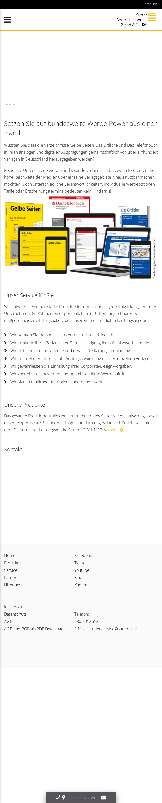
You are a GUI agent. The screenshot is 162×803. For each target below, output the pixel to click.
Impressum (14, 606)
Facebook (83, 555)
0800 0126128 (87, 621)
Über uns (12, 585)
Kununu (81, 585)
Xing (78, 577)
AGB (8, 621)
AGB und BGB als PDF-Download (34, 629)
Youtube (81, 570)
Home (9, 555)
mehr (113, 430)
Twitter (80, 563)
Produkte (12, 563)
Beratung (149, 4)
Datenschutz (15, 614)
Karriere (11, 577)
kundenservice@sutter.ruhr (112, 629)
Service (10, 570)
